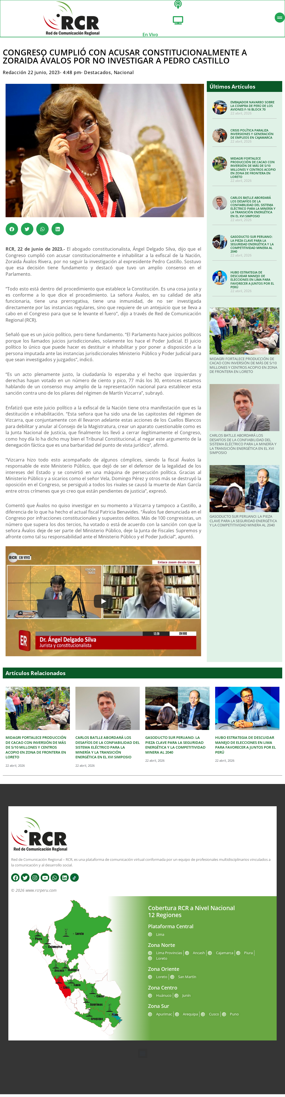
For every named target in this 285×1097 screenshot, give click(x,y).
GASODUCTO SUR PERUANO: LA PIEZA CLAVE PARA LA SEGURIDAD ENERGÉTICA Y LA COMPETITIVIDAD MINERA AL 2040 (252, 247)
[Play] (103, 604)
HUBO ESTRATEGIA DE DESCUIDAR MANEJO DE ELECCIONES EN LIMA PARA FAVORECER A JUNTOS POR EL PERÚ (252, 282)
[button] (12, 232)
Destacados (97, 75)
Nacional (124, 75)
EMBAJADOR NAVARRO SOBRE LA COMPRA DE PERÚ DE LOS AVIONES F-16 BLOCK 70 (252, 108)
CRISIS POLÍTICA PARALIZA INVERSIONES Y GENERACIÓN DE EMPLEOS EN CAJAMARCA (252, 136)
